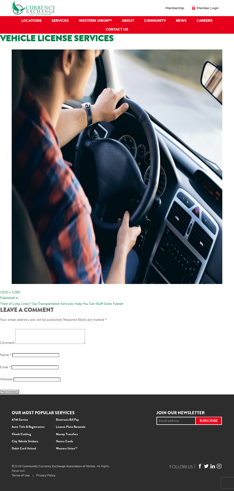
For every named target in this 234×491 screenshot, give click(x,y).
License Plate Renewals (70, 429)
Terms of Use (21, 478)
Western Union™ (66, 451)
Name (5, 357)
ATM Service (20, 422)
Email (5, 370)
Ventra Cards (64, 444)
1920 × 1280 (10, 292)
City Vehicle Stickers (25, 444)
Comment (7, 345)
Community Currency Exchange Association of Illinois (58, 469)
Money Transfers (67, 437)
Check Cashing (21, 437)
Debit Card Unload (24, 451)
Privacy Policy (46, 478)
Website (6, 382)
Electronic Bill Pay (67, 422)
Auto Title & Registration (28, 429)
